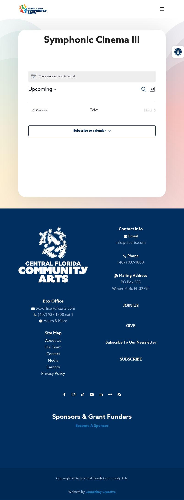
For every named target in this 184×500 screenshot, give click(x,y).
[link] (178, 52)
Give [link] (130, 326)
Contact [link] (53, 354)
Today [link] (94, 109)
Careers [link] (53, 367)
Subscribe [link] (131, 359)
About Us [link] (53, 340)
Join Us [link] (131, 305)
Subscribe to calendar (89, 130)
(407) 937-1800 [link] (131, 262)
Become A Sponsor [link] (91, 425)
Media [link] (53, 360)
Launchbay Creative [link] (100, 491)
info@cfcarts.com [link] (131, 242)
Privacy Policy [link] (53, 373)
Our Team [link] (53, 347)
